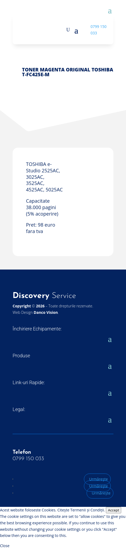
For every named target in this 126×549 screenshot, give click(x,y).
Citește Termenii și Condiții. (81, 509)
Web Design (35, 312)
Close (4, 545)
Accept (113, 510)
